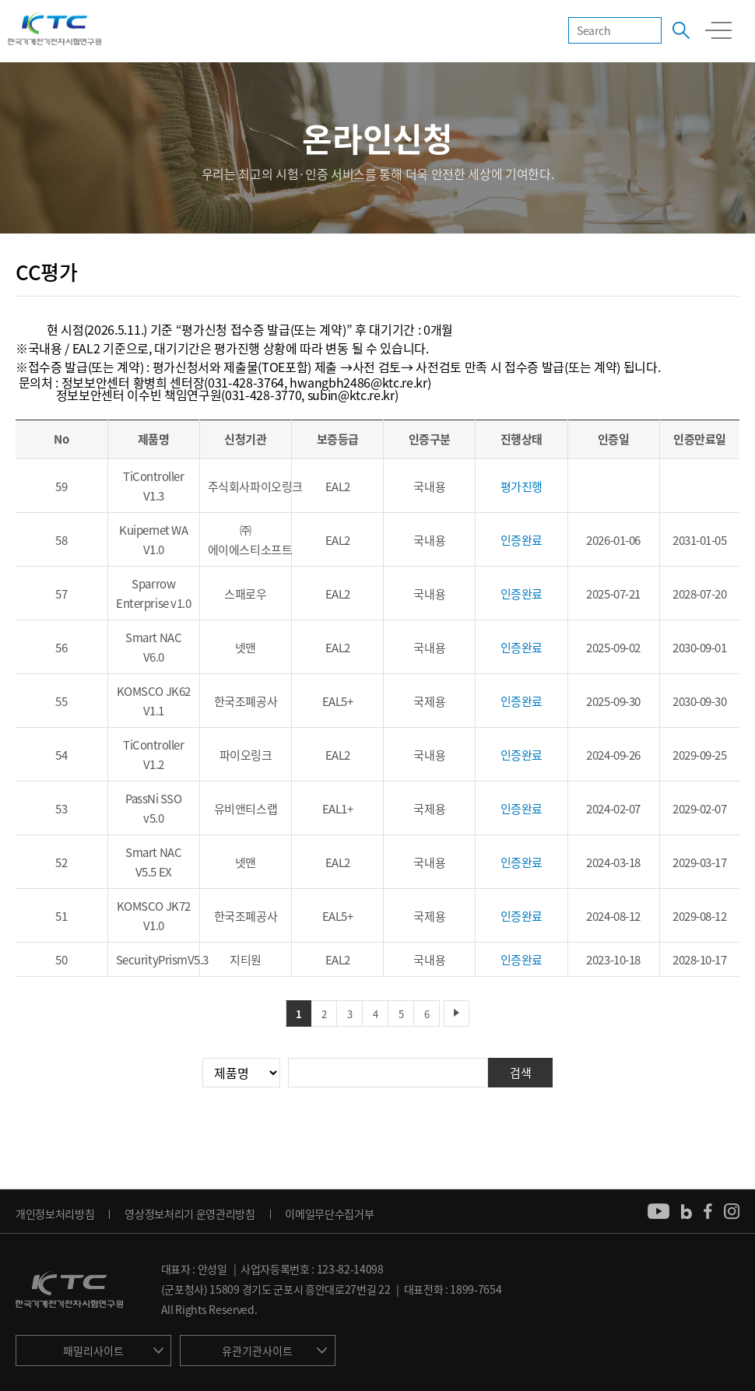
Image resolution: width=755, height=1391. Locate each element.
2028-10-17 (699, 959)
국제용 (429, 701)
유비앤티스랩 (245, 808)
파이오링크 (245, 755)
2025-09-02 (613, 647)
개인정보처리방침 (55, 1213)
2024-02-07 (613, 808)
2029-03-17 (699, 862)
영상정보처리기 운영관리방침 (190, 1213)
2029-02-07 (699, 808)
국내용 (429, 486)
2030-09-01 (699, 647)
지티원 (246, 959)
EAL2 (337, 486)
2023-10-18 (613, 959)
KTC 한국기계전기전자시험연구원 (54, 29)
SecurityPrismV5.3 (162, 959)
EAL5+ (337, 701)
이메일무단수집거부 (329, 1213)
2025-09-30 (613, 701)
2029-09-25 (699, 755)
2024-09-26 (613, 755)
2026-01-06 (613, 540)
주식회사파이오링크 (255, 486)
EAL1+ (337, 808)
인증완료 (521, 540)
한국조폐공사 (245, 701)
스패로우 (245, 593)
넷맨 (245, 647)
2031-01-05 (699, 540)
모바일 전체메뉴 (718, 30)
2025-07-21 (613, 593)
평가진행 (521, 486)
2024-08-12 (613, 916)
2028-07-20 (699, 593)
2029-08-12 (699, 916)
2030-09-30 (699, 701)
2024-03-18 (613, 862)
